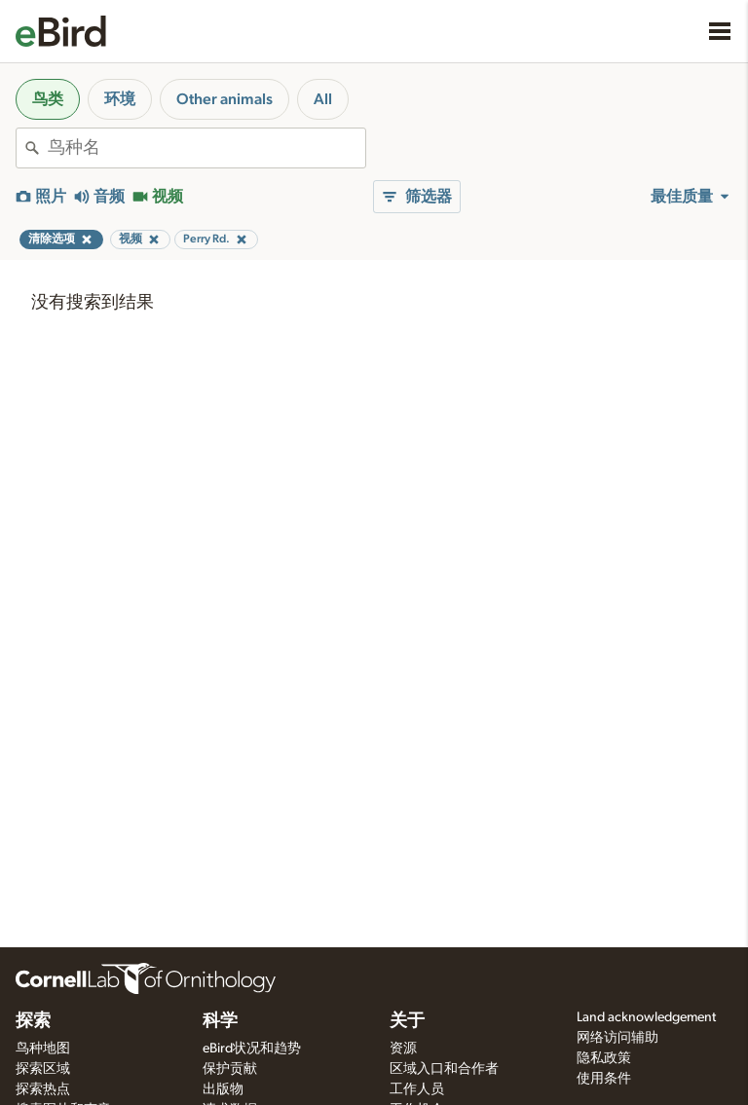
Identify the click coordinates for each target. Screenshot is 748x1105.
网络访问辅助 (617, 1038)
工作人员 (417, 1089)
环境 (119, 99)
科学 (220, 1021)
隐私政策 (604, 1058)
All (323, 99)
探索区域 (43, 1069)
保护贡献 (230, 1069)
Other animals (224, 99)
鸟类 (47, 99)
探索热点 (43, 1089)
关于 (407, 1021)
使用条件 (604, 1079)
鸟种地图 (43, 1048)
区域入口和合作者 (444, 1069)
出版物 (223, 1089)
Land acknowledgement (646, 1017)
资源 (403, 1048)
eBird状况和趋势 (252, 1048)
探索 (33, 1021)
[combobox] (206, 148)
